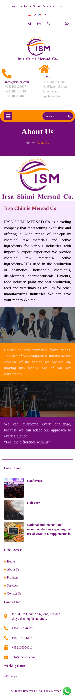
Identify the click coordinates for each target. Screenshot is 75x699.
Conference (35, 480)
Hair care (33, 502)
